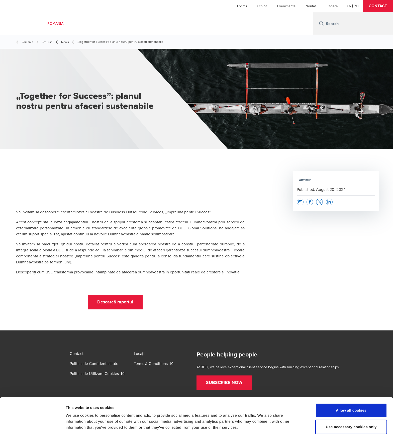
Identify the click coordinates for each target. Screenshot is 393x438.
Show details (263, 428)
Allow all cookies (351, 392)
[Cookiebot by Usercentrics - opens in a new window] (32, 428)
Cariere (332, 6)
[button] (378, 6)
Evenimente (286, 6)
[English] (349, 6)
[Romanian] (356, 6)
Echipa (262, 6)
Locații (242, 6)
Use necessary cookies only (351, 409)
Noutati (311, 6)
